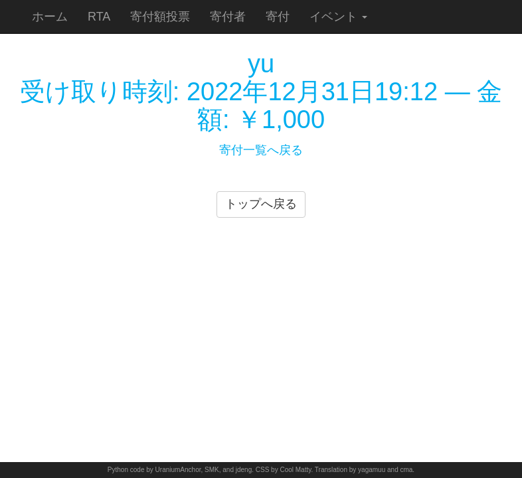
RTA (99, 16)
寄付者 (228, 16)
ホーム (50, 16)
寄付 (278, 16)
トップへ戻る (261, 203)
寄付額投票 (160, 16)
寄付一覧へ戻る (261, 150)
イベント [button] (338, 16)
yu (261, 64)
